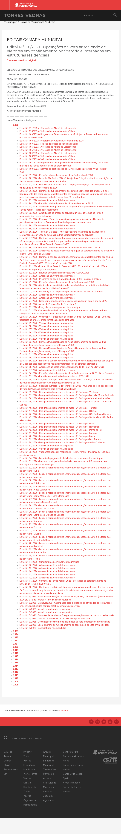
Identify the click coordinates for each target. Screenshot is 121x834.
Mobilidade (29, 769)
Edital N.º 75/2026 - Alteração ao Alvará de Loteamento (47, 298)
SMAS (7, 765)
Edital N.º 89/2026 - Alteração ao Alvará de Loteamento (47, 228)
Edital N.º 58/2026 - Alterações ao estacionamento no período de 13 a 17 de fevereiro (62, 367)
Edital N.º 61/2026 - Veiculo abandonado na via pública (46, 354)
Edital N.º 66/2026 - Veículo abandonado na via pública (46, 332)
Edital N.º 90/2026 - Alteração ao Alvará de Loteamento (47, 225)
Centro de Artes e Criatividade (49, 778)
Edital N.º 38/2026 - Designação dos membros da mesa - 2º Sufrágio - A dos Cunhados (63, 442)
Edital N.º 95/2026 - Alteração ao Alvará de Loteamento (47, 200)
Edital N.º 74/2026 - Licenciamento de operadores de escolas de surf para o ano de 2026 (63, 301)
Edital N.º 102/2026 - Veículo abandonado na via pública (47, 159)
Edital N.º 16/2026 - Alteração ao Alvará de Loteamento (47, 565)
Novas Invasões (71, 782)
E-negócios (29, 765)
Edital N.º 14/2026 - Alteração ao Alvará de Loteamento (47, 571)
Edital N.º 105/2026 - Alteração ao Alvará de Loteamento (48, 150)
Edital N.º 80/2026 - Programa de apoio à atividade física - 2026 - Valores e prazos (60, 279)
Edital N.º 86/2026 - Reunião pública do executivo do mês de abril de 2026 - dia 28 (60, 247)
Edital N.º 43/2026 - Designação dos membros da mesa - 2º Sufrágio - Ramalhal (59, 426)
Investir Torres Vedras (27, 756)
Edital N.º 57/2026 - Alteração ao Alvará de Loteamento (47, 370)
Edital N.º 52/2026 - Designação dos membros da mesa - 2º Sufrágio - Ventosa (59, 392)
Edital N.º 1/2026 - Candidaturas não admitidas (43, 628)
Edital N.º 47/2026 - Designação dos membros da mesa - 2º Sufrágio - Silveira (58, 411)
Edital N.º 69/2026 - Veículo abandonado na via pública (46, 323)
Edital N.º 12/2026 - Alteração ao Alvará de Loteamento (47, 577)
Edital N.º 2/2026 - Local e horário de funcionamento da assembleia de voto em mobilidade (64, 625)
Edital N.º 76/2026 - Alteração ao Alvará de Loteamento (47, 294)
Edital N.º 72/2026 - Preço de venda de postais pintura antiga (50, 307)
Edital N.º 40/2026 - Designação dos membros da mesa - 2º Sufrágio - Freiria (57, 436)
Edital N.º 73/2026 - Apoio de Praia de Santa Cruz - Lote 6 (48, 304)
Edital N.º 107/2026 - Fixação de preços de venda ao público (49, 144)
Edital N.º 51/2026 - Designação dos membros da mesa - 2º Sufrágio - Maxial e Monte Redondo (67, 395)
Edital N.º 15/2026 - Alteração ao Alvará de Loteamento (47, 568)
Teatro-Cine (49, 769)
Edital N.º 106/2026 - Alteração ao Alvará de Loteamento (48, 147)
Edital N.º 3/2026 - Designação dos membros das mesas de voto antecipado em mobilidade (65, 621)
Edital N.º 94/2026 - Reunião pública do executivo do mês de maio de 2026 (56, 203)
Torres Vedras (25, 15)
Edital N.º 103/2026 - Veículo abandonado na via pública (47, 156)
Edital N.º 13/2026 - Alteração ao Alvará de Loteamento (47, 574)
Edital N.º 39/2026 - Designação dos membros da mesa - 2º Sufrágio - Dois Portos (60, 439)
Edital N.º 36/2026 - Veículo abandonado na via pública (46, 449)
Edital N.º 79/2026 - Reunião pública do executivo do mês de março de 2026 (57, 282)
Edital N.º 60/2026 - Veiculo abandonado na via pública (46, 357)
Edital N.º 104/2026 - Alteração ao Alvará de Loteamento (48, 153)
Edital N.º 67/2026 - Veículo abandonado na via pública (46, 329)
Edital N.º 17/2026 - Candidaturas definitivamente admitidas (49, 562)
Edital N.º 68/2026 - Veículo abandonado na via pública (46, 326)
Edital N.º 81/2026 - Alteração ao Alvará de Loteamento (47, 276)
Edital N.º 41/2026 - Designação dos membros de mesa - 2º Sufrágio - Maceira (58, 433)
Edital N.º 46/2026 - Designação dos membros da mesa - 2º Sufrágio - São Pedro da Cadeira (65, 414)
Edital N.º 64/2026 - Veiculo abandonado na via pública (46, 339)
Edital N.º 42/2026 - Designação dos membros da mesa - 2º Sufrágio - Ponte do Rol (61, 430)
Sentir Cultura (70, 752)
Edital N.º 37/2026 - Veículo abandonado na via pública (46, 445)
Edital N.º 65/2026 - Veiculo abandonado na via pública (46, 335)
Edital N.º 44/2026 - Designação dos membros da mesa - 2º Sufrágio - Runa (57, 423)
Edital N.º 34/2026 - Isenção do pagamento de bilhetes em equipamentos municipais (61, 458)
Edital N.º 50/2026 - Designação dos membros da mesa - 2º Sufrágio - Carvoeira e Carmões (65, 398)
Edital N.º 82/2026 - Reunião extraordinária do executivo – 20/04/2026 (54, 272)
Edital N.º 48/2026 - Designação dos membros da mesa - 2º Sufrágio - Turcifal (58, 408)
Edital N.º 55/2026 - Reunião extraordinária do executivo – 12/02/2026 (54, 376)
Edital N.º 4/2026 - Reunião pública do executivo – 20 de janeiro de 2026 (55, 618)
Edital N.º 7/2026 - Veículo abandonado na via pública (46, 609)
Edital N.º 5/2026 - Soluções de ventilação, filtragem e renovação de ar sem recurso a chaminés (67, 615)
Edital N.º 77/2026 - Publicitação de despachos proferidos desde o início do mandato (61, 291)
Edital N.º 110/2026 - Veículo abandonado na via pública (47, 131)
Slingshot (64, 710)
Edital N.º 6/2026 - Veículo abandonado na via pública (46, 612)
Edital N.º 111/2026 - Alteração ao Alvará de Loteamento (48, 128)
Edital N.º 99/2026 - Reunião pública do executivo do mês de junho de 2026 (56, 175)
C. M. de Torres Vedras (8, 756)
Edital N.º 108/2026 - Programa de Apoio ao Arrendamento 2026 (52, 140)
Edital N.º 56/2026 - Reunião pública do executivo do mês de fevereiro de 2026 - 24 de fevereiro (67, 373)
